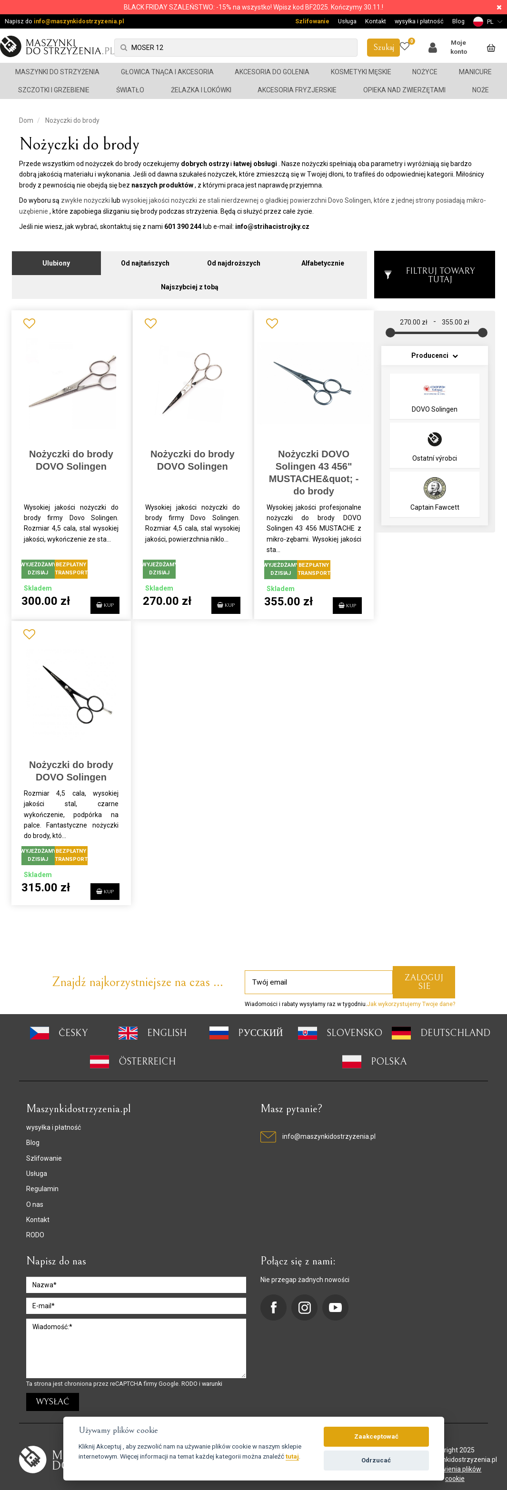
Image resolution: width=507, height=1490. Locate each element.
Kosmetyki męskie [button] (361, 72)
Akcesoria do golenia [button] (272, 72)
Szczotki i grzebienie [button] (53, 90)
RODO (35, 1229)
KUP (98, 598)
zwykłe (71, 200)
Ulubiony (56, 258)
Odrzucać (376, 1460)
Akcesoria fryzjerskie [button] (297, 90)
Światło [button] (130, 90)
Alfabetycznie (322, 258)
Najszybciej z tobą (190, 282)
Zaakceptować (376, 1436)
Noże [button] (480, 90)
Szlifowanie (312, 21)
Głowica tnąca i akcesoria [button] (167, 72)
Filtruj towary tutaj (429, 270)
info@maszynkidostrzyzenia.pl (79, 21)
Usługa (347, 21)
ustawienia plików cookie (454, 1468)
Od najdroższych (233, 258)
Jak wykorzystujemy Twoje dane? (411, 998)
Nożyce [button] (424, 72)
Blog (458, 21)
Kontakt (375, 21)
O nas (34, 1199)
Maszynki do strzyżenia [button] (57, 72)
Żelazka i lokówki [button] (201, 90)
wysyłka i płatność (419, 21)
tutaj (292, 1456)
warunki (212, 1377)
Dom (26, 120)
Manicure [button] (475, 72)
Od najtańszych (145, 258)
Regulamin (42, 1183)
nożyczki (97, 200)
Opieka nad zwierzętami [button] (404, 90)
